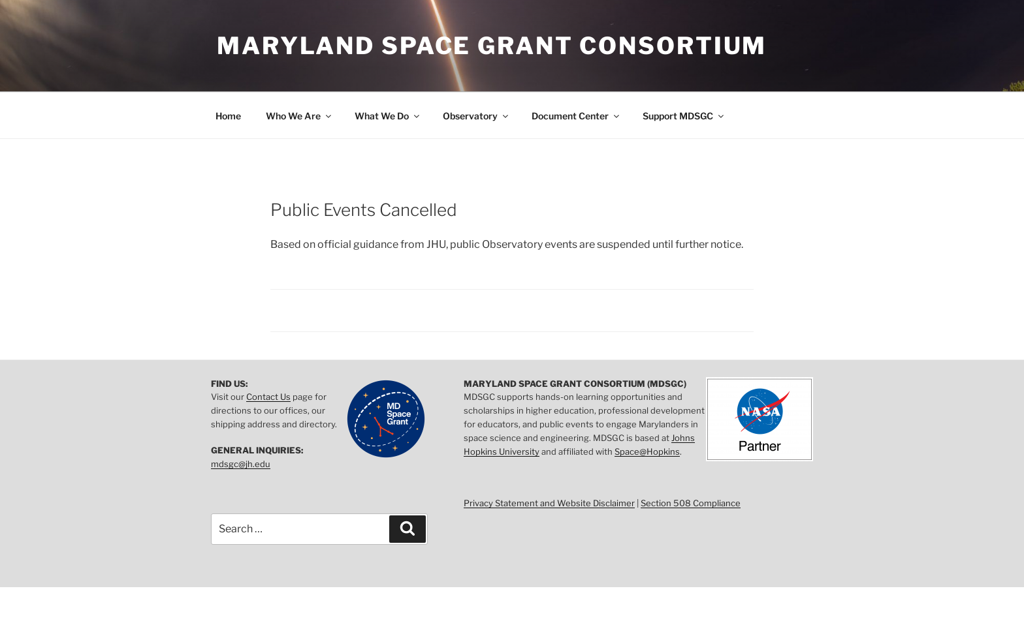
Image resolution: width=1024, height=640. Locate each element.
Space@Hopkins (647, 451)
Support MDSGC (684, 115)
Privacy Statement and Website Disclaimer (549, 503)
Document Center (576, 115)
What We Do (388, 115)
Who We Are (299, 115)
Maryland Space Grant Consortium (492, 45)
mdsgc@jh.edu (240, 464)
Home (228, 115)
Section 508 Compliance (691, 503)
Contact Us (268, 396)
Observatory (476, 115)
